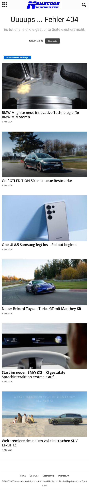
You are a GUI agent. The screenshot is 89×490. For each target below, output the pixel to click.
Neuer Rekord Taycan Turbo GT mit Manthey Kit (41, 308)
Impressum (63, 475)
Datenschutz (48, 475)
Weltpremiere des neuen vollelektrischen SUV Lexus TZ (40, 443)
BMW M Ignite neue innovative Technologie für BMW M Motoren (40, 114)
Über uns (34, 475)
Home (23, 475)
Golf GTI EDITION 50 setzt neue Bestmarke (37, 180)
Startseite (52, 41)
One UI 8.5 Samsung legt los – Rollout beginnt (39, 244)
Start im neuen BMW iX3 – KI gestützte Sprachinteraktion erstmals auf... (33, 374)
